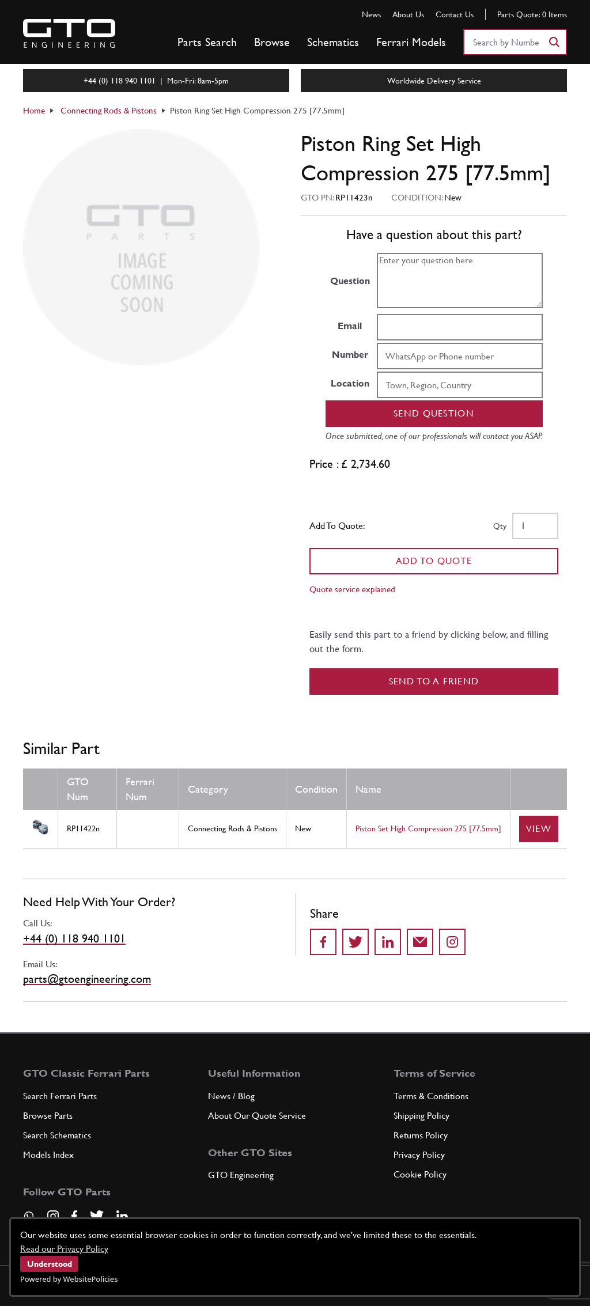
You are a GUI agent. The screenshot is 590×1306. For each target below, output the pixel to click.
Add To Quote (434, 560)
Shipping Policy (421, 1115)
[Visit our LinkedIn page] (122, 1216)
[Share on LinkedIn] (388, 942)
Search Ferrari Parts (60, 1096)
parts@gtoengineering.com (87, 979)
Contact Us (455, 14)
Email (350, 325)
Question (350, 280)
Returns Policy (421, 1135)
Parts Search (207, 42)
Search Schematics (57, 1135)
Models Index (48, 1154)
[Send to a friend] (420, 942)
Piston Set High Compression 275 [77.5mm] (428, 828)
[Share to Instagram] (452, 942)
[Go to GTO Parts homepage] (69, 33)
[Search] (553, 42)
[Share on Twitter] (355, 942)
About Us (408, 14)
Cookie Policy (420, 1174)
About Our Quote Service (257, 1115)
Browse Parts (48, 1115)
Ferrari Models (411, 42)
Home (34, 110)
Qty (499, 526)
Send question (434, 413)
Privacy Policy (419, 1154)
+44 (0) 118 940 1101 (74, 938)
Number (350, 354)
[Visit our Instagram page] (53, 1216)
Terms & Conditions (431, 1096)
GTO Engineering (241, 1174)
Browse (272, 42)
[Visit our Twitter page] (96, 1216)
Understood (49, 1264)
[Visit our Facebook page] (74, 1216)
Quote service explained (352, 589)
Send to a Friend (434, 681)
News (371, 14)
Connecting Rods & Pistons (108, 110)
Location (350, 383)
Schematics (333, 42)
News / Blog (231, 1096)
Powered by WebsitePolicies (69, 1279)
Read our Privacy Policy (64, 1248)
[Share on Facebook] (323, 942)
